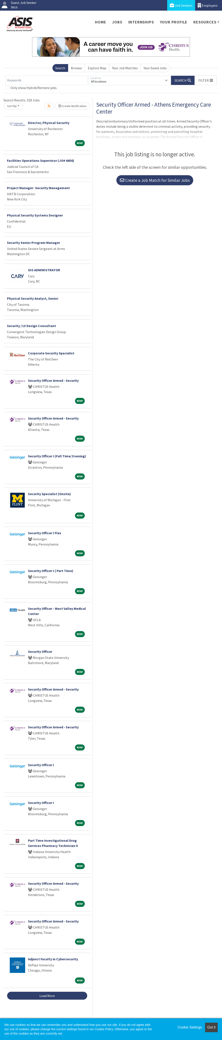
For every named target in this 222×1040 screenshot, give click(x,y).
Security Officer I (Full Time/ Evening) (57, 456)
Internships (141, 22)
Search (60, 68)
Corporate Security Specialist (51, 353)
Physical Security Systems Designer (35, 215)
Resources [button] (204, 22)
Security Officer (40, 651)
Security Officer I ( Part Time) (50, 571)
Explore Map (97, 68)
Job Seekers (181, 5)
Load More (47, 996)
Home (100, 22)
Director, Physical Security (48, 123)
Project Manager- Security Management (38, 188)
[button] (206, 80)
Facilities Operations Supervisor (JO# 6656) (40, 160)
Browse (76, 68)
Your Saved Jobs (155, 68)
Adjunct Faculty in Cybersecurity (53, 959)
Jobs (117, 22)
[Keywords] (46, 80)
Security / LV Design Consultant (31, 326)
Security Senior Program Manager (33, 242)
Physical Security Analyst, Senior (32, 298)
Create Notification (72, 106)
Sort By (12, 106)
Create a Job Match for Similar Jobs (155, 180)
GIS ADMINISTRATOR (44, 270)
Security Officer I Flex (44, 533)
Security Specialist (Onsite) (49, 494)
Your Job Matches (125, 68)
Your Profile (174, 22)
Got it (211, 1027)
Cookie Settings (190, 1027)
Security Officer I (41, 765)
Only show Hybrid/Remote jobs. (33, 88)
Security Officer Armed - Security (53, 380)
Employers (208, 5)
